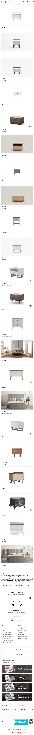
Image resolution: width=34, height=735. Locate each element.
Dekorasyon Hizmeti (22, 636)
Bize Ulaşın (20, 632)
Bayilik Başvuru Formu (6, 632)
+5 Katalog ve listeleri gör (8, 662)
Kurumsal (4, 625)
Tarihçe (3, 630)
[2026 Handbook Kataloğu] (17, 669)
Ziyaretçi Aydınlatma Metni (8, 640)
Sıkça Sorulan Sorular (22, 638)
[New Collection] (17, 678)
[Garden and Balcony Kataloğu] (17, 697)
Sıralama (20, 732)
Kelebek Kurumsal (6, 628)
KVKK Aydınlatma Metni (7, 636)
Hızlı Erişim (20, 625)
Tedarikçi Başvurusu (6, 642)
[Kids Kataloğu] (17, 687)
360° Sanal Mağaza (22, 630)
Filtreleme (14, 732)
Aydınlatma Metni (6, 638)
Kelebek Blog (20, 628)
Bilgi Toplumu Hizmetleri (7, 634)
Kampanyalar (21, 634)
